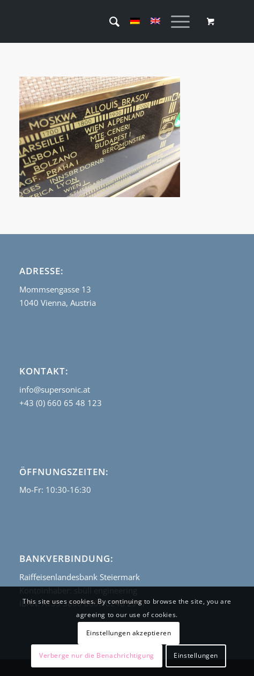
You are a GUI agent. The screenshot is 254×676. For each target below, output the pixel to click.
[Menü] (175, 21)
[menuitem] (109, 21)
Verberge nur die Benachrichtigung (96, 655)
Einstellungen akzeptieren (128, 632)
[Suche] (109, 21)
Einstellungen (196, 655)
